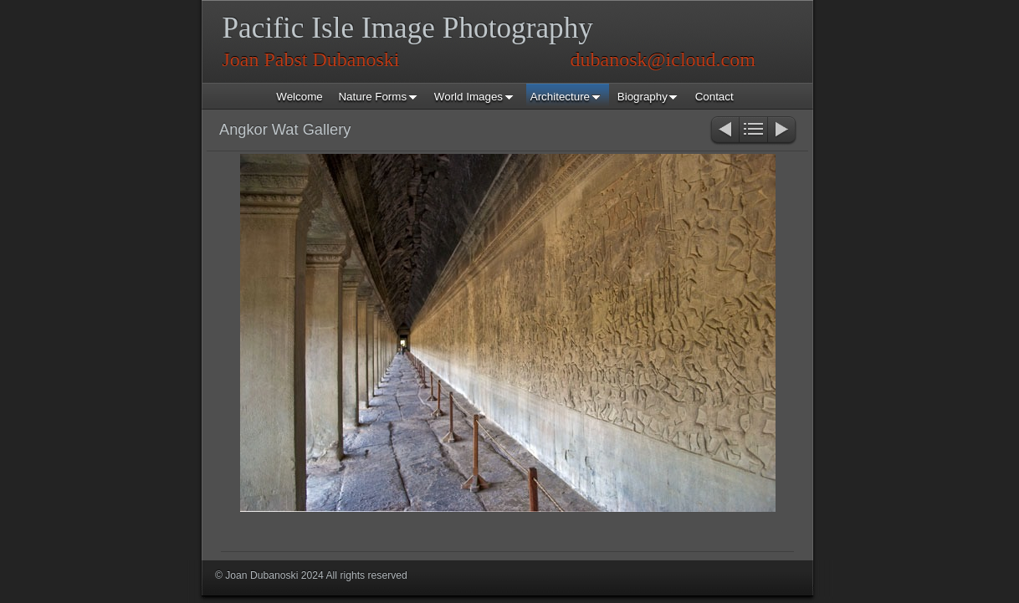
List (753, 131)
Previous (724, 131)
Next (782, 131)
